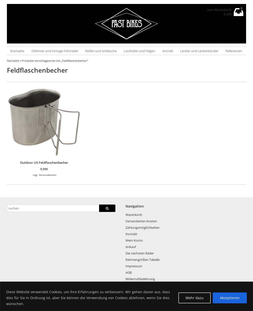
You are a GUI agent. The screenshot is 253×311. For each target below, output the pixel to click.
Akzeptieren (230, 297)
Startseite (17, 51)
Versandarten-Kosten (141, 221)
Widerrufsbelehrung (140, 279)
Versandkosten (47, 175)
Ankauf (131, 247)
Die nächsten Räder (140, 253)
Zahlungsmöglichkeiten (143, 227)
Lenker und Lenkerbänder (199, 51)
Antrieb (167, 51)
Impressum (134, 266)
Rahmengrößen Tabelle (143, 259)
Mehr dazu (195, 297)
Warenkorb (134, 214)
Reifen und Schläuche (101, 51)
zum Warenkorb (219, 9)
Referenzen (234, 51)
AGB (129, 272)
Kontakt (131, 234)
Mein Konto (134, 240)
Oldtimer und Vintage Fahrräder (54, 51)
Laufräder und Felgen (139, 51)
